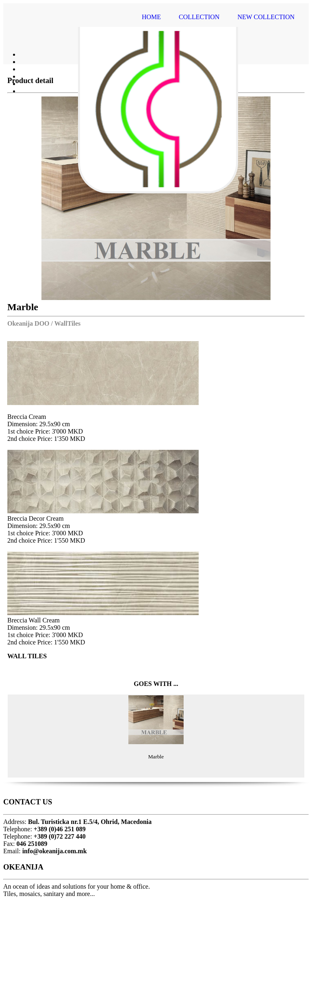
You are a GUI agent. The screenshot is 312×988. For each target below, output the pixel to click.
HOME (151, 16)
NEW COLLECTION (266, 16)
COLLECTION (199, 16)
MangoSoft (175, 976)
